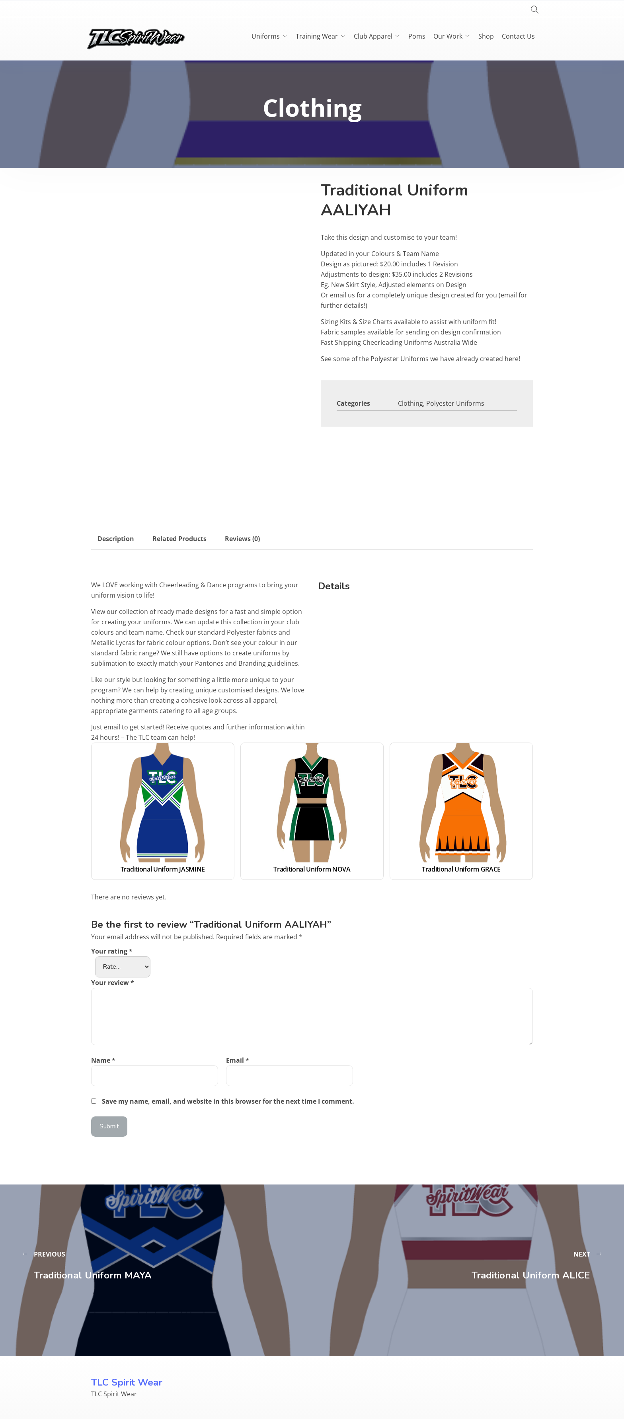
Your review (112, 982)
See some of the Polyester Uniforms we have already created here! (420, 358)
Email (237, 1060)
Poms (416, 36)
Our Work (447, 36)
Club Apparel (373, 36)
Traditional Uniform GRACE (461, 869)
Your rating (112, 951)
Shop (486, 36)
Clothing (410, 403)
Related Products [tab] (179, 538)
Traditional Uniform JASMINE (163, 869)
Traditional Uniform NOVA (311, 869)
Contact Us (518, 36)
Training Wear (317, 36)
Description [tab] (116, 538)
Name (103, 1060)
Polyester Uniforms (455, 403)
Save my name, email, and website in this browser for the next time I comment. (228, 1101)
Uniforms (266, 36)
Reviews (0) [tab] (242, 538)
